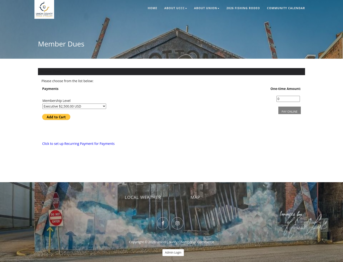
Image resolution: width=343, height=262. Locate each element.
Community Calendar (286, 8)
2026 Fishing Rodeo (243, 8)
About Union (206, 8)
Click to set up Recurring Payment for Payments (78, 143)
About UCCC (175, 8)
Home (152, 8)
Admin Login (173, 252)
